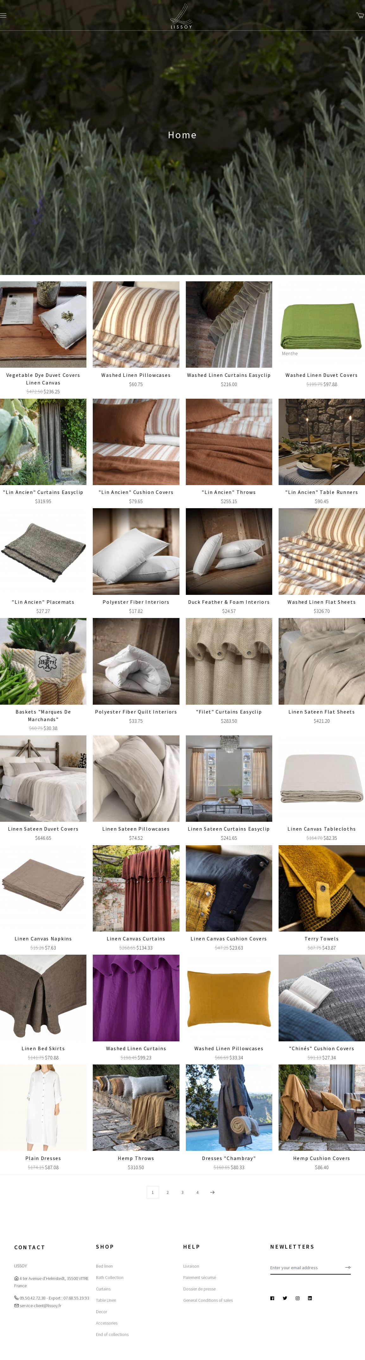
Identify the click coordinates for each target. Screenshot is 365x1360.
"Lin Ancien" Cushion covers (135, 492)
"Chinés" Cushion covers (321, 1048)
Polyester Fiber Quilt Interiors (136, 711)
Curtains (103, 1289)
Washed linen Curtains (136, 1048)
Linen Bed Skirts (43, 1048)
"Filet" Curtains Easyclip (229, 711)
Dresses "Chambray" (229, 1158)
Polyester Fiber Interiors (136, 602)
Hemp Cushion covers (321, 1158)
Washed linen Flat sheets (321, 602)
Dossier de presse (199, 1289)
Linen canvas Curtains (136, 938)
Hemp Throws (136, 1158)
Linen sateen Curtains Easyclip (229, 829)
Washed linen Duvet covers (322, 375)
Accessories (106, 1323)
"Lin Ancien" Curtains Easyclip (43, 492)
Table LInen (106, 1300)
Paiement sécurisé (199, 1277)
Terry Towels (322, 938)
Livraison (191, 1266)
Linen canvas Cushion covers (229, 938)
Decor (101, 1311)
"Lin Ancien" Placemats (43, 602)
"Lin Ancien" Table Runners (321, 492)
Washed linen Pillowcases (136, 375)
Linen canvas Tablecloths (321, 829)
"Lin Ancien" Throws (229, 492)
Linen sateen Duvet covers (43, 829)
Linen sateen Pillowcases (136, 829)
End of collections (112, 1334)
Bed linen (104, 1266)
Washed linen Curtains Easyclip (229, 375)
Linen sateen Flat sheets (321, 711)
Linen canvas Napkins (43, 938)
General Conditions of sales (208, 1300)
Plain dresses (43, 1158)
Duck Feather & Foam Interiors (229, 602)
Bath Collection (109, 1277)
